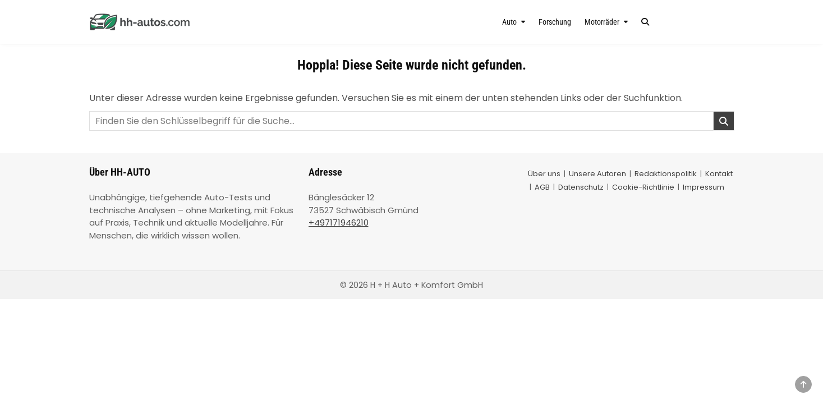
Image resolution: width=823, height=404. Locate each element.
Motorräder (602, 21)
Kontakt (719, 173)
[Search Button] (645, 22)
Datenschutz (581, 187)
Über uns (544, 173)
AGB (542, 187)
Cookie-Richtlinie (643, 187)
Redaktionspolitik (666, 173)
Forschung (555, 21)
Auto (509, 21)
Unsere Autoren (597, 173)
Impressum (703, 187)
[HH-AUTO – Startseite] (186, 22)
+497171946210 (339, 222)
